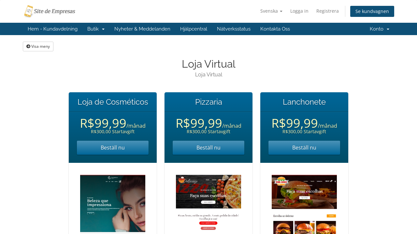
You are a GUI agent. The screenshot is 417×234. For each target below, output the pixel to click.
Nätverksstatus (234, 29)
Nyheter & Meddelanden (142, 29)
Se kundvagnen (372, 11)
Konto (379, 29)
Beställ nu (113, 147)
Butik (96, 29)
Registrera (327, 11)
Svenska (271, 11)
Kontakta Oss (275, 29)
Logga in (299, 11)
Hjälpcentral (193, 29)
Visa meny (38, 46)
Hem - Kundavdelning (53, 29)
